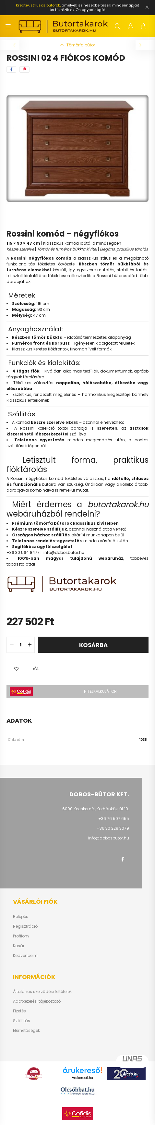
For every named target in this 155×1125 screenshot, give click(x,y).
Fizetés (19, 1011)
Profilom (21, 936)
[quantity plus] (29, 645)
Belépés (20, 916)
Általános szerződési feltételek (42, 991)
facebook (122, 859)
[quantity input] (21, 645)
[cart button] (143, 26)
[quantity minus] (12, 645)
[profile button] (130, 26)
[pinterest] (24, 69)
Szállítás (21, 1021)
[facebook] (11, 69)
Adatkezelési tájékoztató (37, 1001)
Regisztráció (25, 926)
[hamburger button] (8, 26)
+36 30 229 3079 (113, 828)
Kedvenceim (25, 955)
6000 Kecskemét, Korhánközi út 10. (95, 809)
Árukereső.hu (82, 1078)
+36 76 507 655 (113, 818)
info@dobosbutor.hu (63, 552)
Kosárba (93, 645)
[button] (16, 669)
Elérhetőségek (26, 1030)
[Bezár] (147, 7)
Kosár (18, 946)
